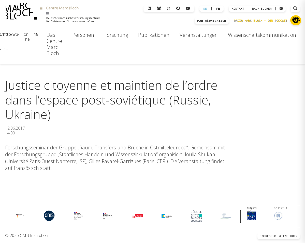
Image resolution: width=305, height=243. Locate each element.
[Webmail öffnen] (281, 8)
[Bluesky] (159, 8)
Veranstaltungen (199, 34)
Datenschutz (287, 236)
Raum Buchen (262, 8)
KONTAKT (238, 8)
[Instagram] (168, 8)
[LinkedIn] (149, 8)
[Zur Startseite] (53, 13)
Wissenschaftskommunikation (262, 34)
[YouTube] (188, 8)
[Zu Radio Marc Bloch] (295, 20)
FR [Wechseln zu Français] (218, 8)
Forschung (116, 34)
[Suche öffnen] (295, 8)
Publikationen (153, 34)
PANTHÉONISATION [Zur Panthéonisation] (211, 21)
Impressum (268, 236)
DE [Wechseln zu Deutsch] (205, 8)
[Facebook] (178, 8)
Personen (83, 34)
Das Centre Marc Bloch (54, 44)
